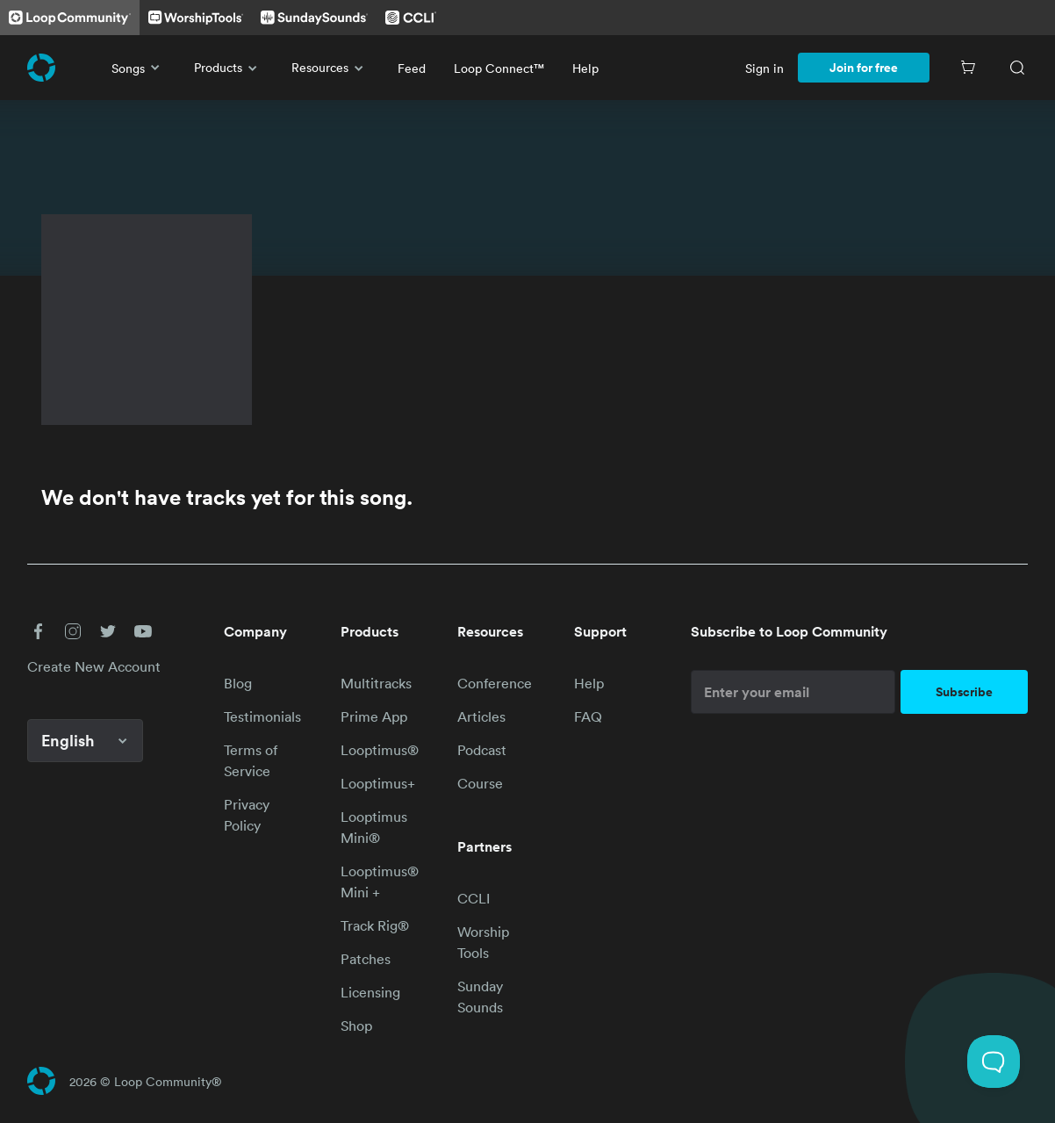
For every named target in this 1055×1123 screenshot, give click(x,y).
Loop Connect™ (499, 68)
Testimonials (262, 716)
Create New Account (94, 666)
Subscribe (964, 692)
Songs (138, 67)
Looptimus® (380, 750)
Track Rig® (375, 925)
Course (480, 783)
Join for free (863, 67)
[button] (37, 631)
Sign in (764, 68)
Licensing (370, 992)
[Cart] (968, 67)
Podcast (481, 750)
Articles (481, 716)
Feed (412, 68)
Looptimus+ (378, 783)
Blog (238, 683)
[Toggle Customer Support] (993, 1061)
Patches (366, 959)
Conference (494, 683)
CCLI (473, 898)
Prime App (374, 716)
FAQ (588, 716)
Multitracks (376, 683)
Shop (356, 1025)
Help (585, 68)
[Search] (1017, 67)
